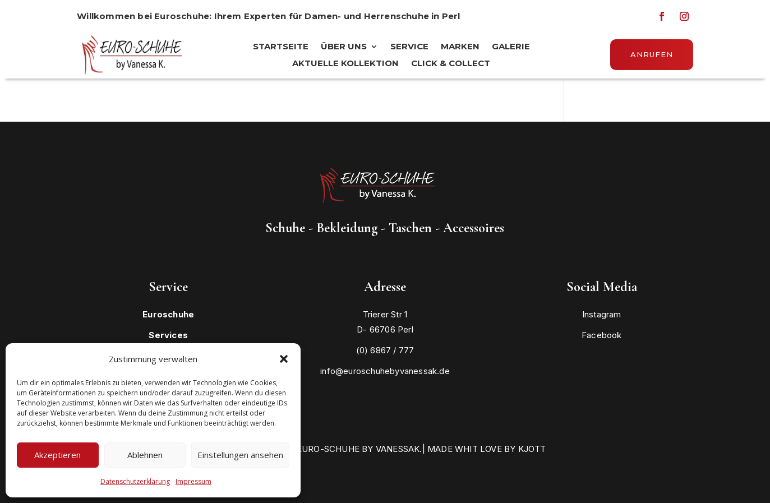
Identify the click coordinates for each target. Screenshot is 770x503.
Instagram (601, 314)
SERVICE (409, 47)
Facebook (602, 335)
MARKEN (460, 47)
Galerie (511, 47)
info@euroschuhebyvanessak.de (385, 371)
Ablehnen (145, 454)
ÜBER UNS (344, 47)
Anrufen (651, 54)
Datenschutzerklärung (135, 481)
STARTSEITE (280, 47)
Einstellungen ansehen (240, 454)
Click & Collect (450, 63)
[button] (283, 358)
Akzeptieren (57, 454)
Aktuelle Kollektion (345, 63)
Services (168, 335)
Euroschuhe (168, 314)
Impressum (193, 481)
